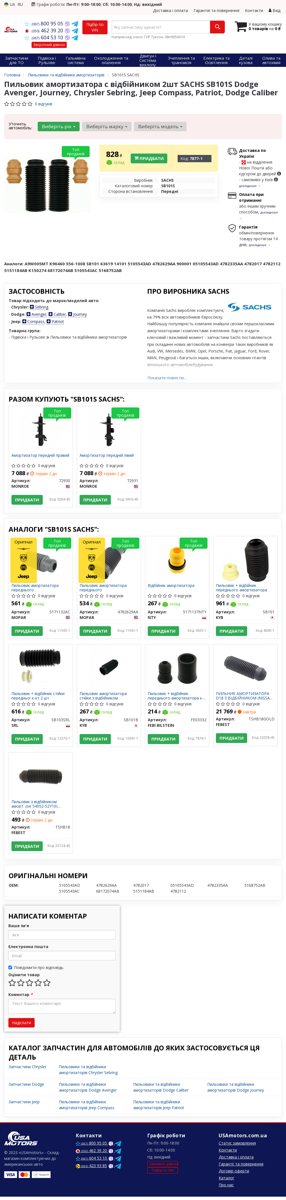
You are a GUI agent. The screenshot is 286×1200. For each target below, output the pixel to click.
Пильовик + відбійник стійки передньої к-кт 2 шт (38, 697)
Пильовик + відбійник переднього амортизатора (241, 588)
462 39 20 (45, 30)
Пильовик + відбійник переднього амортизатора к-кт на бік (176, 697)
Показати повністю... (167, 377)
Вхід (274, 10)
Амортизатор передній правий (41, 455)
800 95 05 (45, 23)
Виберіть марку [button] (106, 126)
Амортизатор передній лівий (107, 455)
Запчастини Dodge (26, 1087)
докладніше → (250, 186)
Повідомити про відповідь (35, 970)
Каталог (226, 1181)
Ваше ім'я (18, 929)
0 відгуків (43, 103)
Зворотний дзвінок (49, 44)
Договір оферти (234, 1174)
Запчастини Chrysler (27, 1070)
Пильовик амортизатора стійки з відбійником (103, 697)
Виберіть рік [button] (58, 126)
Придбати (149, 158)
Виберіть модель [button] (159, 126)
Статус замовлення (237, 1146)
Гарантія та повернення (216, 10)
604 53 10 (45, 37)
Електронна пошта (28, 950)
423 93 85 (91, 1169)
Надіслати (21, 1026)
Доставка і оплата (170, 10)
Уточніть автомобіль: (20, 125)
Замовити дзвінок (163, 1167)
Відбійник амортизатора (171, 586)
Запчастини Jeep (24, 1105)
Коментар (20, 997)
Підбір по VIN (95, 27)
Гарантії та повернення (241, 1167)
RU (20, 4)
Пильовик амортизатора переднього (35, 588)
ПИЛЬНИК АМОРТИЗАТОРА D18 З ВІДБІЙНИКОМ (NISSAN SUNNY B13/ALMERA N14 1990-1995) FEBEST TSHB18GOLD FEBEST (244, 697)
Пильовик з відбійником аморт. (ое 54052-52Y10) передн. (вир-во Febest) (35, 806)
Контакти (254, 10)
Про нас (226, 1188)
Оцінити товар (24, 978)
